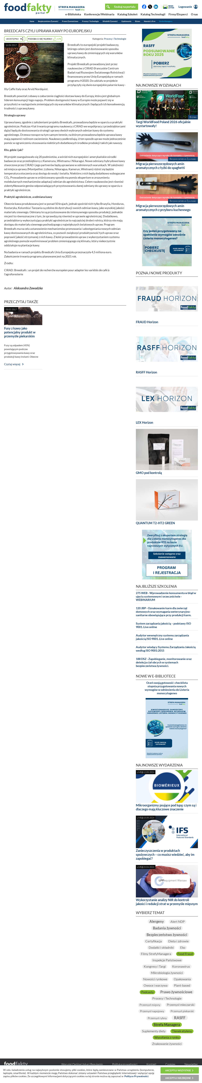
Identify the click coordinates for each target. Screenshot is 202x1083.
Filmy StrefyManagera (156, 954)
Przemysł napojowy (152, 1011)
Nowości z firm (149, 21)
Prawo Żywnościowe (70, 21)
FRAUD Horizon (147, 322)
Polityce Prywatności (136, 1076)
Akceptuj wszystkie (178, 1070)
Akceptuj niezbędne (178, 1078)
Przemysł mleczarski (180, 1005)
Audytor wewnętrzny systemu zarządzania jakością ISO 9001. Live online (162, 637)
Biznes (137, 21)
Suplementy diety (153, 1031)
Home (32, 21)
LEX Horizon (144, 422)
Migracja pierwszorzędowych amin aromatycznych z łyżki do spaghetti (160, 166)
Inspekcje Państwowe (166, 960)
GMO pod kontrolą (149, 473)
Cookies (170, 1064)
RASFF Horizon (146, 372)
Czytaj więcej (12, 364)
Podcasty (147, 992)
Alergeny (156, 921)
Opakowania (126, 21)
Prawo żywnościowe (176, 992)
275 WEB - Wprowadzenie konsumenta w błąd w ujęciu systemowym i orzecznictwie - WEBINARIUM (166, 596)
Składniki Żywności (110, 21)
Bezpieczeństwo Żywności (48, 21)
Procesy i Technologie (90, 21)
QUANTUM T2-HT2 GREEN (155, 523)
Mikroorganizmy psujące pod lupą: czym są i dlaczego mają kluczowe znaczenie (166, 807)
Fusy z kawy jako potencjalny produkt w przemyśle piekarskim (20, 332)
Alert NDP (177, 921)
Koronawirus (181, 966)
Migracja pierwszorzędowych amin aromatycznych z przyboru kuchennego (163, 208)
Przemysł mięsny (149, 1005)
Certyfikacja (153, 941)
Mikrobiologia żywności (167, 973)
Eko (182, 947)
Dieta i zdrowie (178, 941)
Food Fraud (185, 954)
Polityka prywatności (124, 1064)
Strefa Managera (165, 21)
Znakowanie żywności (167, 1044)
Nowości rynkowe (155, 979)
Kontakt (151, 1064)
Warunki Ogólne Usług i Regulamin (82, 1064)
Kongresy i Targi (155, 966)
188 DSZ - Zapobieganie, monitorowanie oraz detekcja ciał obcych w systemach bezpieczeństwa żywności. (164, 662)
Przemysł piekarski (182, 1011)
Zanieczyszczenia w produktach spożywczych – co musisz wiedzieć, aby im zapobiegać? (165, 854)
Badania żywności (167, 928)
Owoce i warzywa (155, 985)
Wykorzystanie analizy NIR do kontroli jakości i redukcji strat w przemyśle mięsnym (167, 902)
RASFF (179, 1018)
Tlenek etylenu (182, 1031)
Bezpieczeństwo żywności (167, 935)
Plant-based (182, 985)
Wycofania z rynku (167, 1038)
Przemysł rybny (157, 1018)
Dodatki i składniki (161, 947)
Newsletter (191, 1064)
